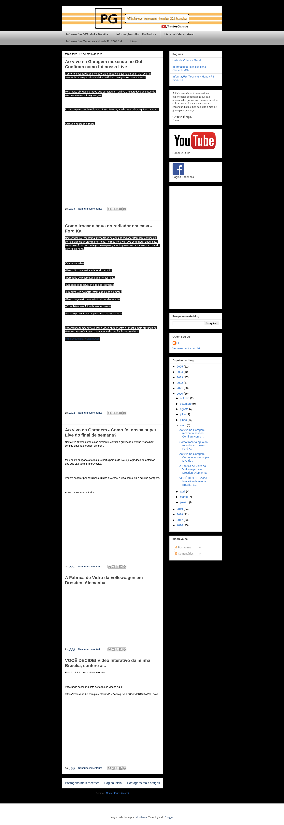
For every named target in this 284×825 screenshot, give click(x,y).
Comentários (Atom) (117, 793)
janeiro (184, 502)
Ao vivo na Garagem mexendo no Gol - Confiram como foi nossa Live (105, 64)
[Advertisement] (196, 246)
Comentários (184, 553)
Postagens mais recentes (82, 783)
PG (178, 343)
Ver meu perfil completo (187, 348)
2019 (180, 509)
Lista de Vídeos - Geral (179, 34)
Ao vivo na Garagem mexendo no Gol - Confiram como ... (192, 433)
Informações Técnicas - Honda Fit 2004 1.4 (94, 41)
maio (183, 425)
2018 (180, 514)
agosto (184, 409)
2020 (180, 393)
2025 (180, 366)
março (184, 496)
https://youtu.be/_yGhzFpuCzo (82, 338)
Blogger (169, 817)
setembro (186, 403)
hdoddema (141, 817)
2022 (180, 382)
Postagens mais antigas (143, 783)
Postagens (183, 547)
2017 (180, 520)
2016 (180, 525)
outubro (185, 398)
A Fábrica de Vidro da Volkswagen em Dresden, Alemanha (104, 580)
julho (183, 414)
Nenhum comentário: (90, 208)
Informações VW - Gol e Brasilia (87, 34)
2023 (180, 377)
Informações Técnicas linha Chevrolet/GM (189, 68)
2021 (180, 388)
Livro (133, 41)
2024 (180, 371)
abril (183, 491)
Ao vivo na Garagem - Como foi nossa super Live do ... (194, 457)
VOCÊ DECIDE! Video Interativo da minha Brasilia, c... (193, 481)
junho (184, 419)
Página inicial (113, 783)
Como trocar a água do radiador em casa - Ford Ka (193, 445)
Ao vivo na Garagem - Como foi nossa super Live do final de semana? (110, 432)
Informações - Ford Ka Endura (136, 34)
